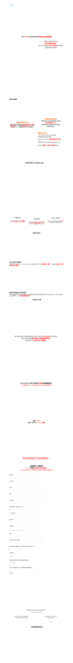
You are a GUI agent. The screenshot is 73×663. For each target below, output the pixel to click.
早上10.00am (13, 562)
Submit (11, 573)
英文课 (12, 556)
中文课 (12, 555)
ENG (12, 5)
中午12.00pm (13, 564)
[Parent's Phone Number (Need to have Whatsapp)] (25, 509)
